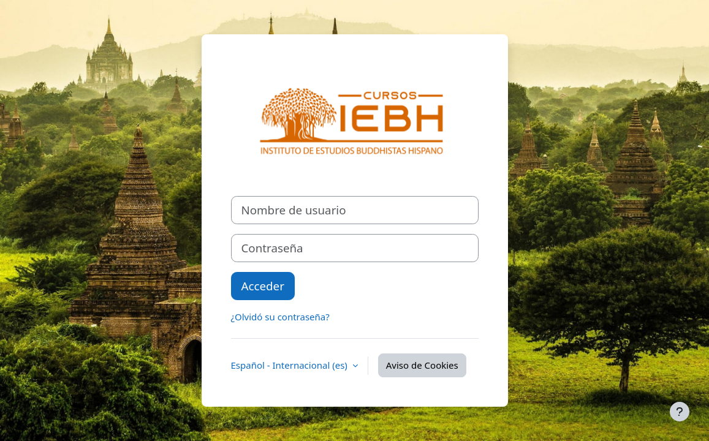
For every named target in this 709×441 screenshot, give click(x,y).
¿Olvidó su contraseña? (280, 317)
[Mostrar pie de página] (679, 411)
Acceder (262, 285)
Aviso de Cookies (422, 365)
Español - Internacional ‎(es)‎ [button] (290, 365)
